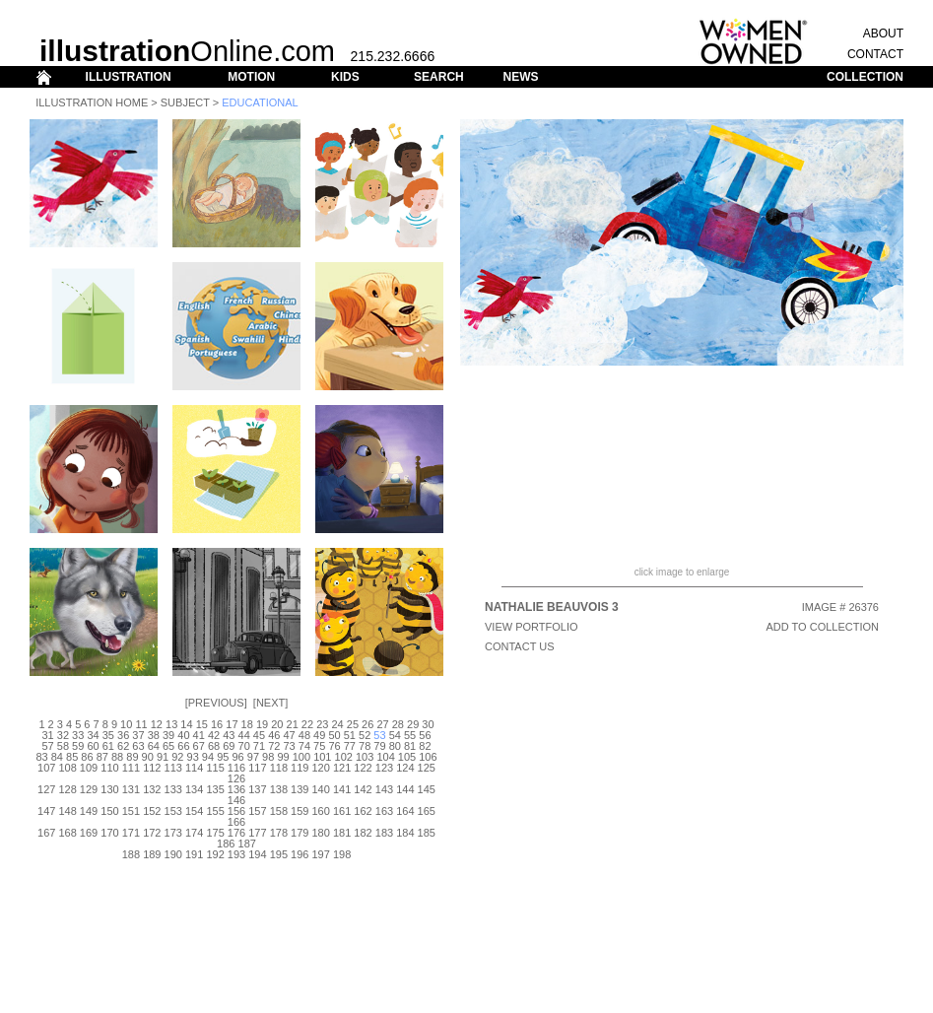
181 (342, 833)
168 (67, 833)
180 (321, 833)
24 (337, 724)
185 (426, 833)
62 (123, 746)
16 (217, 724)
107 (46, 768)
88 (117, 757)
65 (168, 746)
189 (152, 854)
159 (299, 811)
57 (47, 746)
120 (321, 768)
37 (138, 735)
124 (405, 768)
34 (93, 735)
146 (236, 800)
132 (152, 789)
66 (183, 746)
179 (299, 833)
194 (257, 854)
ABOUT (883, 33)
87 (102, 757)
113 (173, 768)
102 (344, 757)
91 (162, 757)
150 (109, 811)
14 (186, 724)
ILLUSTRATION (128, 77)
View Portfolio (531, 627)
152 (152, 811)
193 (236, 854)
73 (289, 746)
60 (93, 746)
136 (236, 789)
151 (131, 811)
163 (384, 811)
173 (173, 833)
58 (63, 746)
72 (274, 746)
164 (405, 811)
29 (413, 724)
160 (321, 811)
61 (108, 746)
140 (321, 789)
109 (89, 768)
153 (173, 811)
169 (89, 833)
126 (236, 778)
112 (152, 768)
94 (208, 757)
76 (334, 746)
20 (277, 724)
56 (425, 735)
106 (427, 757)
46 (274, 735)
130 (109, 789)
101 (322, 757)
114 (194, 768)
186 (225, 843)
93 (193, 757)
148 (67, 811)
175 (215, 833)
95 (223, 757)
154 (194, 811)
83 (41, 757)
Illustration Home (91, 102)
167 (46, 833)
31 (47, 735)
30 (427, 724)
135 (215, 789)
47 (289, 735)
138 (279, 789)
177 (257, 833)
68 (214, 746)
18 (247, 724)
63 (138, 746)
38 (154, 735)
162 (362, 811)
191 (194, 854)
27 (382, 724)
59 (78, 746)
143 (384, 789)
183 (384, 833)
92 (177, 757)
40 (183, 735)
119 (299, 768)
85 (72, 757)
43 (228, 735)
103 (364, 757)
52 (364, 735)
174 (194, 833)
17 (231, 724)
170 (109, 833)
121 (342, 768)
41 (199, 735)
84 (57, 757)
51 (350, 735)
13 (171, 724)
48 (304, 735)
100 (301, 757)
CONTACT (875, 54)
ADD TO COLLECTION (822, 627)
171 (131, 833)
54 (395, 735)
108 (67, 768)
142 (362, 789)
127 (46, 789)
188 (131, 854)
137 (257, 789)
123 (384, 768)
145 (426, 789)
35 (108, 735)
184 (405, 833)
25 (353, 724)
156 (236, 811)
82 (425, 746)
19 (262, 724)
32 (63, 735)
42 (214, 735)
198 (342, 854)
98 (268, 757)
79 (379, 746)
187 (247, 843)
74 (304, 746)
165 (426, 811)
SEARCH (439, 77)
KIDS (345, 77)
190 (173, 854)
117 (257, 768)
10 (126, 724)
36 (123, 735)
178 (279, 833)
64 (154, 746)
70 (244, 746)
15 (202, 724)
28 (398, 724)
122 (362, 768)
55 (410, 735)
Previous (216, 703)
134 (194, 789)
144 (405, 789)
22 (307, 724)
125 (426, 768)
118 (279, 768)
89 (132, 757)
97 (253, 757)
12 (157, 724)
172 (152, 833)
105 (407, 757)
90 (148, 757)
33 (78, 735)
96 (237, 757)
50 (334, 735)
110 (109, 768)
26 (367, 724)
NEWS (520, 77)
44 (244, 735)
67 (199, 746)
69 (228, 746)
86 (87, 757)
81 (410, 746)
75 (319, 746)
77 (350, 746)
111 (131, 768)
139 (299, 789)
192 (215, 854)
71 (259, 746)
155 (215, 811)
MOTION (251, 77)
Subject (185, 102)
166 (236, 822)
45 (259, 735)
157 (257, 811)
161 (342, 811)
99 (283, 757)
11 (141, 724)
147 (46, 811)
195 (279, 854)
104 (385, 757)
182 (362, 833)
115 (215, 768)
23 (322, 724)
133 (173, 789)
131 (131, 789)
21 (293, 724)
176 (236, 833)
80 (395, 746)
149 (89, 811)
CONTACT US (520, 646)
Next (270, 703)
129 (89, 789)
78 (364, 746)
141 (342, 789)
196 (299, 854)
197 (321, 854)
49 (319, 735)
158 (279, 811)
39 (168, 735)
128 (67, 789)
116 (236, 768)
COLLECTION (865, 77)
